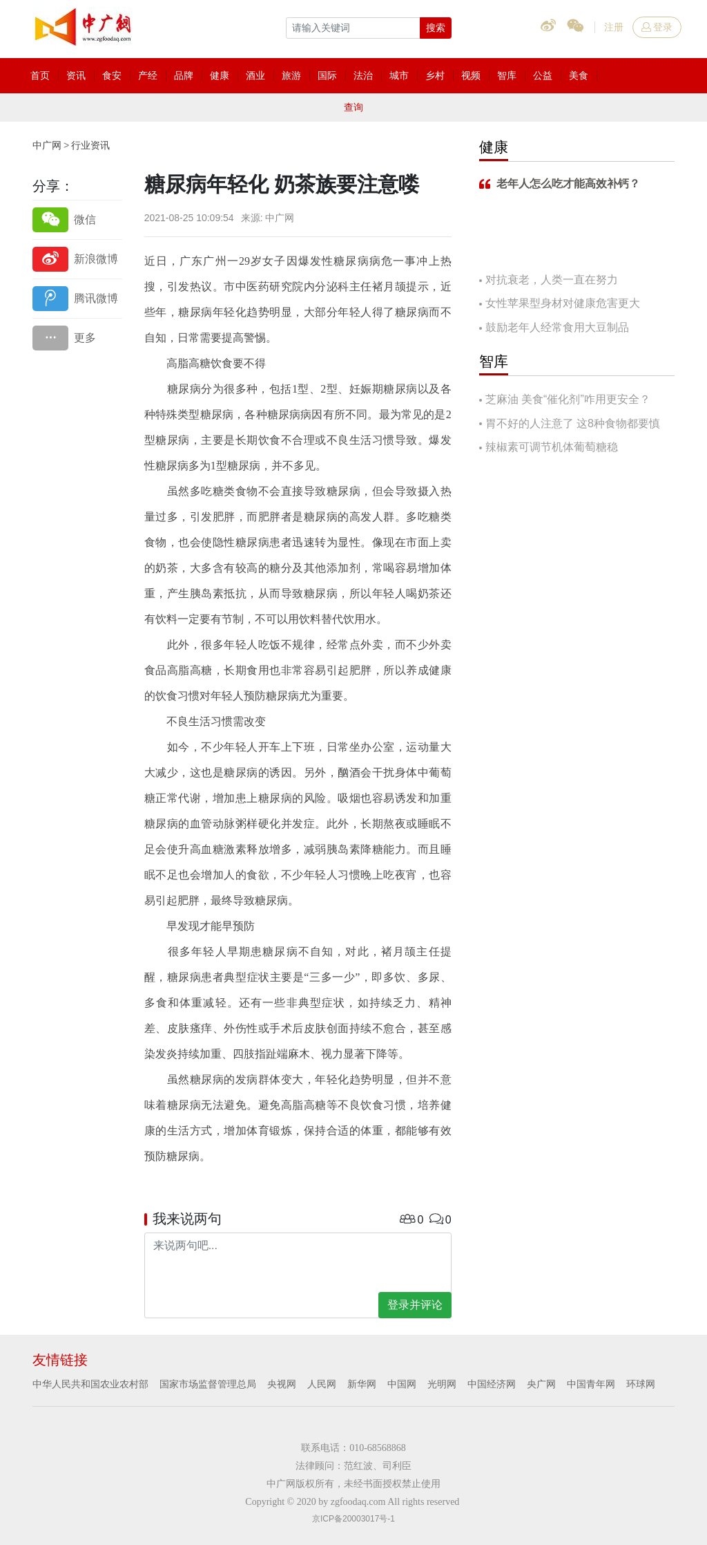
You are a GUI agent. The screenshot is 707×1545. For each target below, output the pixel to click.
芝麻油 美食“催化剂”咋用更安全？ (567, 399)
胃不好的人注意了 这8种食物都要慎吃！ (569, 425)
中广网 (46, 145)
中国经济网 (491, 1383)
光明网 (441, 1383)
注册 (613, 26)
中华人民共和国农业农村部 (90, 1383)
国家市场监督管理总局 (207, 1383)
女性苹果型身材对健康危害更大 (562, 303)
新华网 (361, 1383)
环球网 (640, 1383)
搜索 (435, 27)
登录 (656, 26)
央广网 (541, 1383)
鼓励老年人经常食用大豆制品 (557, 327)
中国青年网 (591, 1383)
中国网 (401, 1383)
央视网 (281, 1383)
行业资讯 (90, 145)
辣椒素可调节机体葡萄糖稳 (551, 447)
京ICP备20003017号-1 (353, 1519)
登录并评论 (415, 1305)
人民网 (321, 1383)
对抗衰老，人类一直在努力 (551, 279)
